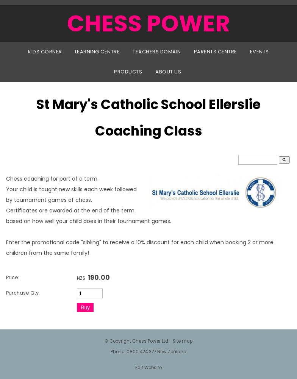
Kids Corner (45, 51)
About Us (168, 71)
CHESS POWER (148, 23)
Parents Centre (215, 51)
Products (128, 71)
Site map (182, 341)
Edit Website (148, 368)
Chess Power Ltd (150, 341)
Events (259, 51)
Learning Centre (97, 51)
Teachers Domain (157, 51)
